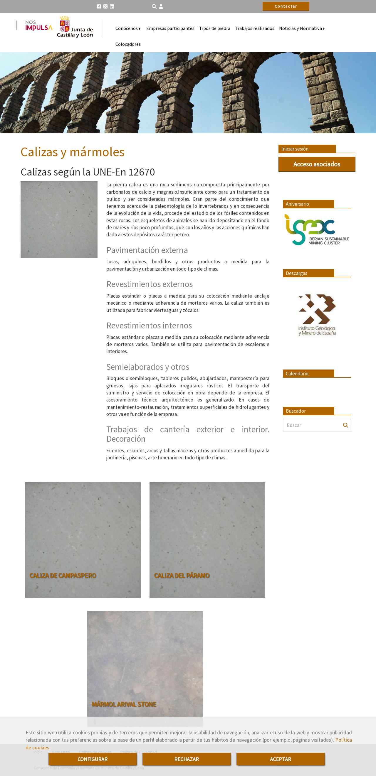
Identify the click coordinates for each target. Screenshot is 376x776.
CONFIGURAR (93, 759)
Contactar (286, 6)
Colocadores (128, 44)
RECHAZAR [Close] (186, 759)
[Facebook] (99, 6)
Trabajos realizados (254, 28)
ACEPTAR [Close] (280, 759)
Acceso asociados (316, 164)
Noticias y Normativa (302, 28)
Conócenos (128, 28)
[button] (161, 6)
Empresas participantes (170, 28)
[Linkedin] (112, 6)
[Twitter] (105, 6)
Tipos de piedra (214, 28)
